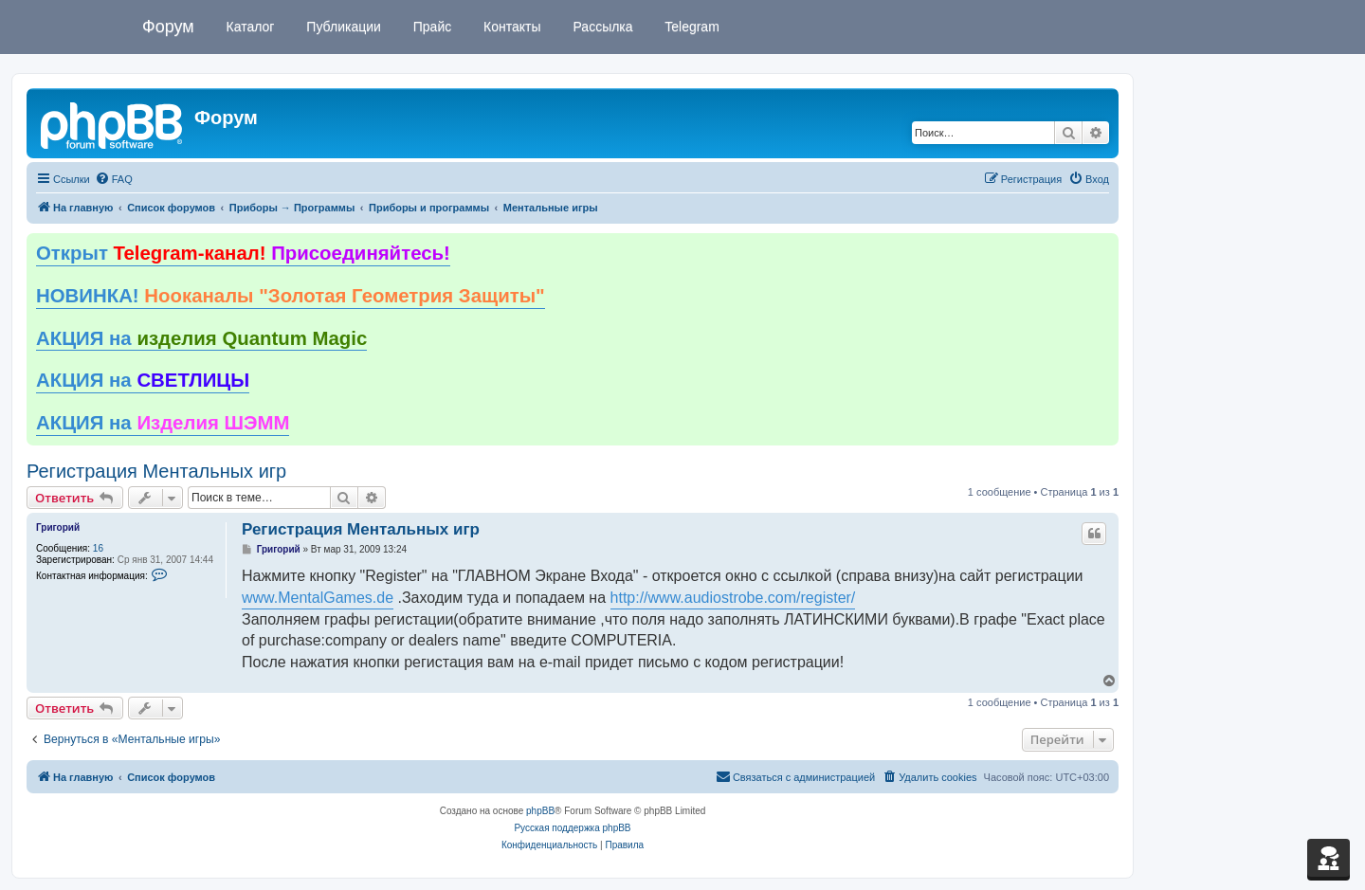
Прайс (430, 26)
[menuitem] (114, 179)
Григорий (58, 527)
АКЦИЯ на (201, 338)
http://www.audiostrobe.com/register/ (733, 598)
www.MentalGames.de (317, 598)
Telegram (690, 26)
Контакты (510, 26)
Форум (168, 26)
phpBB (540, 811)
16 (98, 548)
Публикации (341, 26)
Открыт (243, 253)
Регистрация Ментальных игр (156, 471)
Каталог (249, 26)
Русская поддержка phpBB (572, 828)
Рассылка (601, 26)
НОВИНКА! (290, 295)
